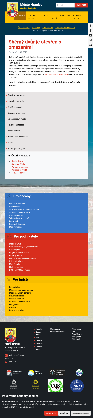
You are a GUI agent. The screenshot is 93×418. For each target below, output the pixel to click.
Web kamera (55, 329)
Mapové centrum (16, 299)
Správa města (31, 17)
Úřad (45, 16)
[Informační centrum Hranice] (90, 25)
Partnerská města (16, 310)
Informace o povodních (17, 137)
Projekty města (15, 255)
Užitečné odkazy (16, 261)
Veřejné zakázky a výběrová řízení (23, 247)
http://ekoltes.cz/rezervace (56, 74)
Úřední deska (17, 161)
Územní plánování (16, 215)
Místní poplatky (15, 264)
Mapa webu (76, 329)
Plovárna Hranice (16, 296)
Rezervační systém (17, 224)
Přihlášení (76, 339)
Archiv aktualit (13, 131)
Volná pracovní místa (16, 119)
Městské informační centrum (21, 290)
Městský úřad (15, 244)
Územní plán (14, 250)
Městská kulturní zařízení (20, 293)
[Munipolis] (90, 40)
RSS (73, 332)
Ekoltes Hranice (16, 267)
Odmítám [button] (64, 413)
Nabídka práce (77, 17)
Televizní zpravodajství (16, 95)
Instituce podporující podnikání (22, 258)
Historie (12, 307)
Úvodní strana (24, 27)
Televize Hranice (19, 173)
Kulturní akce (14, 287)
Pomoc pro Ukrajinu (15, 148)
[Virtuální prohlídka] (90, 45)
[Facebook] (90, 30)
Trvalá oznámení (14, 107)
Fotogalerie (14, 304)
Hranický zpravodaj (15, 101)
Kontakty (65, 16)
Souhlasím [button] (51, 413)
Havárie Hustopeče (15, 125)
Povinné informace (20, 167)
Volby (9, 142)
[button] (81, 5)
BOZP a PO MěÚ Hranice (19, 270)
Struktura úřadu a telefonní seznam (24, 209)
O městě (54, 17)
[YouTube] (90, 35)
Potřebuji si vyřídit (19, 170)
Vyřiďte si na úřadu (17, 204)
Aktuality (20, 16)
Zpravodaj (13, 221)
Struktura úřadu (18, 164)
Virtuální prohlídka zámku (20, 212)
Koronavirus (48, 27)
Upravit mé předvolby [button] (81, 413)
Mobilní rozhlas (15, 227)
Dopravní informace (15, 113)
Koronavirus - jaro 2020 (65, 27)
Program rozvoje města (19, 252)
